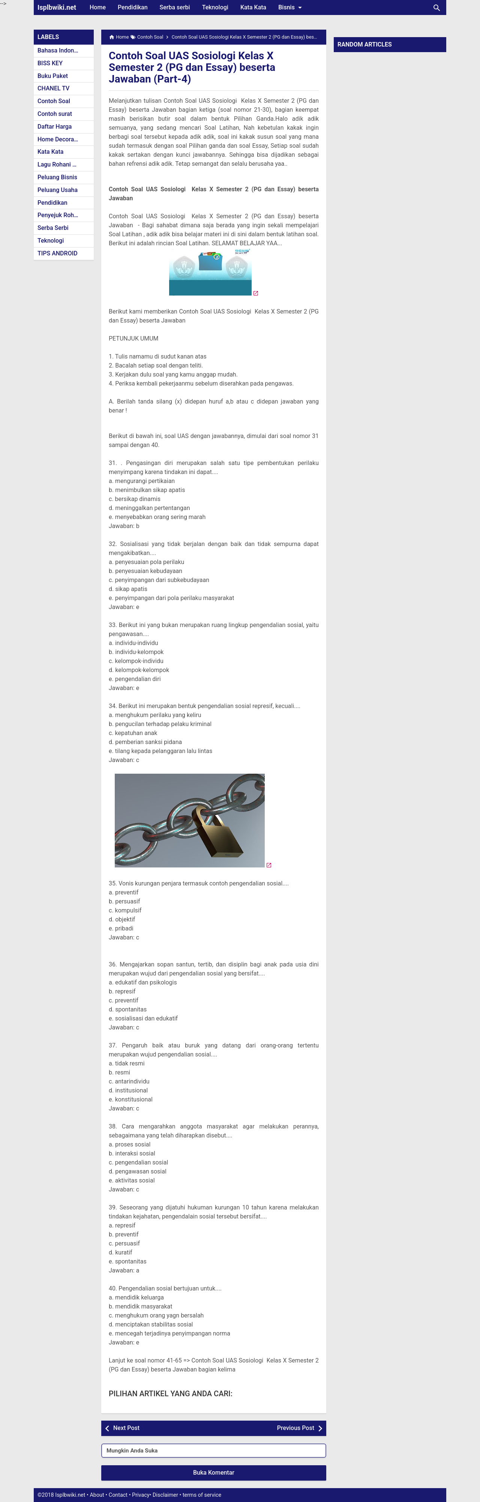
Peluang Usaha (58, 190)
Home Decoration (61, 139)
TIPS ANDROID (58, 253)
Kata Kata (253, 7)
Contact (118, 1495)
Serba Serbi (53, 227)
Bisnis (291, 7)
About (97, 1495)
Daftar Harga (55, 126)
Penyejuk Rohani (60, 215)
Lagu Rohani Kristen (65, 164)
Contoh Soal (54, 101)
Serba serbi (175, 7)
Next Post (126, 1427)
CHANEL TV (53, 88)
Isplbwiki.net (57, 7)
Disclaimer (165, 1495)
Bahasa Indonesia (61, 50)
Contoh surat (55, 113)
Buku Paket (53, 76)
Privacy (141, 1495)
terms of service (202, 1495)
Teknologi (215, 7)
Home (98, 7)
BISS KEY (50, 63)
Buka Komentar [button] (213, 1472)
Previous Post (295, 1427)
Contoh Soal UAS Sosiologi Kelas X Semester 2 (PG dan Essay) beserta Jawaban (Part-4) (192, 67)
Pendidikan (133, 7)
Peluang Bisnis (57, 177)
